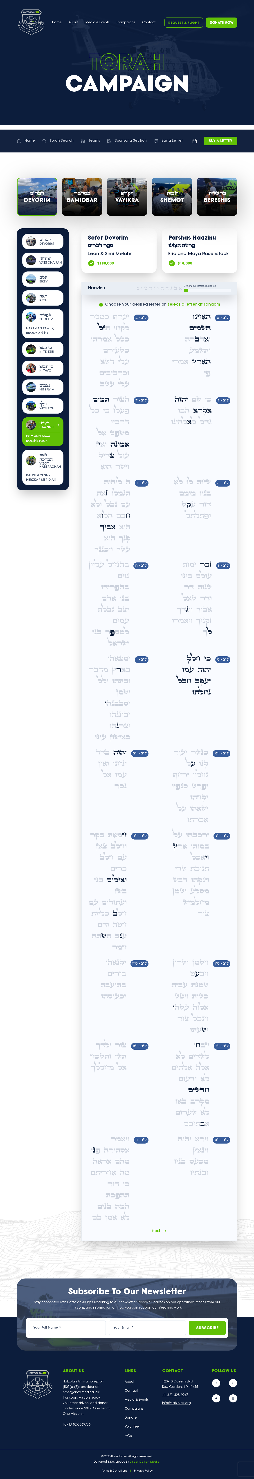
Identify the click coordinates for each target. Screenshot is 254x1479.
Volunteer (132, 1426)
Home (56, 22)
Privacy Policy (143, 1471)
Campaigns (126, 22)
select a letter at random (194, 304)
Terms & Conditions (114, 1471)
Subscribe (207, 1328)
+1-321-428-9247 (175, 1395)
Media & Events (97, 22)
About (129, 1382)
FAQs (128, 1435)
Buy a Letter (220, 141)
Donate (131, 1417)
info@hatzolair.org (176, 1403)
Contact (148, 22)
